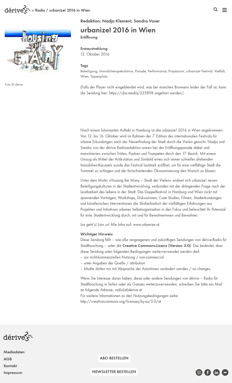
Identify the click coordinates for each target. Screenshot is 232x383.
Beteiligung (88, 71)
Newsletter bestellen (114, 371)
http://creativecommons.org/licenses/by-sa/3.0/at (120, 301)
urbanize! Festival (199, 71)
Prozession (176, 71)
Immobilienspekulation (116, 71)
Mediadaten (14, 351)
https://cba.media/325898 (131, 92)
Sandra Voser (147, 21)
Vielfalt (219, 71)
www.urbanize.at (146, 224)
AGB (8, 358)
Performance (157, 71)
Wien (84, 76)
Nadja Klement (116, 21)
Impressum (13, 372)
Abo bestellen (114, 358)
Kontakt (10, 365)
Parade (140, 71)
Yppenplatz (99, 76)
